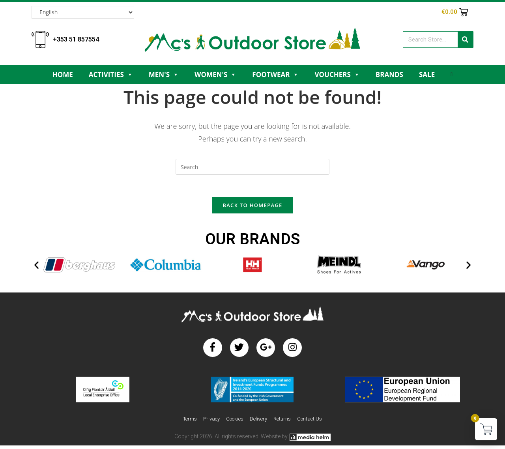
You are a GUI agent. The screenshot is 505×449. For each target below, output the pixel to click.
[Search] (465, 39)
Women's (215, 74)
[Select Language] (83, 12)
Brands (389, 74)
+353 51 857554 (76, 39)
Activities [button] (111, 74)
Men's (164, 74)
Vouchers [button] (336, 74)
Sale (427, 74)
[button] (36, 267)
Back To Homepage (252, 206)
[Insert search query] (252, 167)
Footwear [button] (275, 74)
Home (62, 74)
